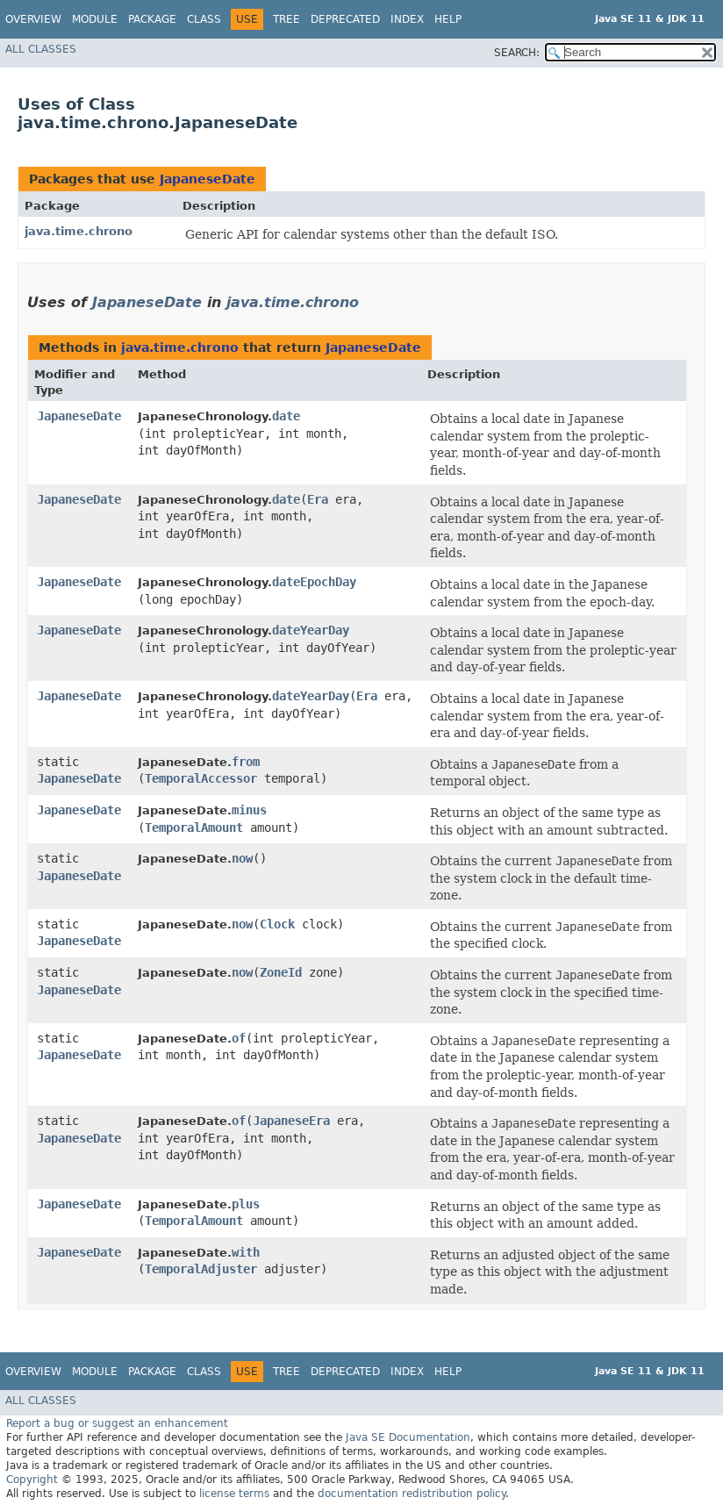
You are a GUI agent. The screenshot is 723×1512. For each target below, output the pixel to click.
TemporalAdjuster (201, 1269)
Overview (33, 19)
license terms (234, 1493)
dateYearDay (310, 630)
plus (246, 1204)
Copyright (32, 1479)
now (242, 858)
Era (317, 499)
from (246, 762)
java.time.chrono (78, 231)
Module (95, 19)
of (239, 1038)
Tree (286, 19)
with (246, 1252)
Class (204, 19)
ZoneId (281, 972)
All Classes (40, 49)
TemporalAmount (194, 827)
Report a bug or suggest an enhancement (117, 1423)
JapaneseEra (291, 1121)
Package (152, 19)
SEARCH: (517, 53)
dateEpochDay (314, 582)
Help (448, 19)
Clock (277, 924)
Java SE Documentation (408, 1437)
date (286, 416)
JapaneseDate (207, 179)
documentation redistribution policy (411, 1493)
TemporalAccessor (201, 778)
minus (249, 810)
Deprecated (345, 19)
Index (407, 19)
